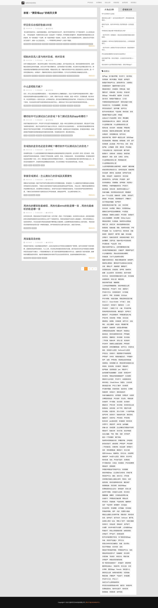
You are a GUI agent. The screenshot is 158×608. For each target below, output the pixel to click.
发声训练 (115, 179)
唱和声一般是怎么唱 (118, 137)
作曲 (103, 540)
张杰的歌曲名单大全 (108, 121)
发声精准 (122, 182)
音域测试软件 (106, 86)
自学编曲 (121, 508)
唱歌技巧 (105, 431)
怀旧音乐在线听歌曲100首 (38, 24)
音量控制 (115, 447)
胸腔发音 (121, 305)
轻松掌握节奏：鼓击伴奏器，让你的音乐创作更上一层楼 (118, 59)
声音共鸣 (105, 318)
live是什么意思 (114, 456)
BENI (119, 118)
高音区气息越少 (112, 540)
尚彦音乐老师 (118, 150)
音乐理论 (126, 543)
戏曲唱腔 (117, 266)
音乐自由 (124, 295)
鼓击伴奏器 (127, 431)
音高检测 (105, 144)
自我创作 (105, 134)
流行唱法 (129, 76)
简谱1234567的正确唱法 (110, 543)
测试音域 (130, 414)
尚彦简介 (130, 182)
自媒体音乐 (117, 176)
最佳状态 (105, 334)
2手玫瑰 (126, 476)
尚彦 (118, 511)
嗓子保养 (126, 150)
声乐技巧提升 (118, 460)
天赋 (131, 231)
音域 (26, 165)
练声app (39, 135)
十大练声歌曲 (130, 411)
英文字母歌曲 (106, 547)
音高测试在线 (106, 269)
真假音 (104, 234)
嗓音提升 (121, 311)
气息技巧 (119, 576)
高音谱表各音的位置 (117, 192)
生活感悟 (128, 376)
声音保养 (130, 443)
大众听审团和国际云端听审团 (111, 166)
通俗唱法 (105, 321)
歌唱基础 (105, 592)
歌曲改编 (112, 227)
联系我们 (133, 2)
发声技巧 (127, 524)
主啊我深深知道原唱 (108, 331)
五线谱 (120, 373)
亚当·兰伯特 (120, 411)
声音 (132, 227)
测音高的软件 (121, 392)
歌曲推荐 (112, 327)
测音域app (27, 44)
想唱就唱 (112, 466)
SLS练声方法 (117, 231)
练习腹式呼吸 (113, 76)
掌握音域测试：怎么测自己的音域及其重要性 (48, 176)
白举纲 (104, 569)
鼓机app (104, 95)
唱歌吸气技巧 (130, 250)
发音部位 (105, 337)
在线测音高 (105, 279)
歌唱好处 (105, 408)
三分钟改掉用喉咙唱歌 (109, 285)
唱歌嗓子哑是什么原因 (109, 115)
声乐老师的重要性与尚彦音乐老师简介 (114, 54)
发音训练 (112, 408)
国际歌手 (105, 157)
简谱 (111, 157)
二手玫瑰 (105, 340)
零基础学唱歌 (106, 511)
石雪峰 (130, 389)
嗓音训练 (121, 279)
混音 (103, 450)
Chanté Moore (114, 382)
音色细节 (105, 402)
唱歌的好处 (105, 289)
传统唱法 (105, 363)
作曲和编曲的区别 (115, 186)
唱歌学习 (125, 369)
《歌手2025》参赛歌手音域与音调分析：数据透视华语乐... (118, 49)
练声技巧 (109, 518)
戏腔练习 (125, 289)
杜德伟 (132, 395)
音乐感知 (105, 411)
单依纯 (104, 366)
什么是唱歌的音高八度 (60, 76)
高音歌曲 (105, 79)
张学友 (126, 157)
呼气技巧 (112, 534)
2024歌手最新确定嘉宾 (109, 250)
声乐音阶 (124, 215)
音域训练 (115, 269)
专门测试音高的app (67, 135)
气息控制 (118, 111)
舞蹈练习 (119, 450)
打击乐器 (126, 95)
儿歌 (119, 205)
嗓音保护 (126, 482)
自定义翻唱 (110, 324)
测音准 (122, 456)
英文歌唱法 (118, 273)
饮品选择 (122, 447)
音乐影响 (105, 376)
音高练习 (112, 392)
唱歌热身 (130, 398)
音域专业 (131, 347)
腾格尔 (118, 208)
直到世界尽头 (121, 82)
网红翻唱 (125, 118)
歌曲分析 (112, 431)
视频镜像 (105, 495)
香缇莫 (120, 79)
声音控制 (127, 418)
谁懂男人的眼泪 (114, 215)
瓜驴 (103, 505)
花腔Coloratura (107, 453)
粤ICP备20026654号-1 (93, 602)
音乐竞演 (126, 492)
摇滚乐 (119, 121)
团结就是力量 (106, 385)
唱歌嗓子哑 (124, 324)
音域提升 (121, 563)
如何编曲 (125, 424)
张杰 (111, 460)
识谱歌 (124, 195)
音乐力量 (127, 450)
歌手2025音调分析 (108, 111)
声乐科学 (105, 343)
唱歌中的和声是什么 (108, 247)
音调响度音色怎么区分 (109, 489)
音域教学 (105, 327)
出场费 (104, 527)
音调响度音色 (106, 588)
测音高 (34, 228)
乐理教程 (99, 2)
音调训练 (127, 460)
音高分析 (112, 189)
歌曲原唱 (131, 169)
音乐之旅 (73, 44)
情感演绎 (105, 392)
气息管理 (109, 505)
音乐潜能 (124, 105)
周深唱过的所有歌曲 (124, 360)
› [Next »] (95, 269)
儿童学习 (105, 295)
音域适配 (127, 576)
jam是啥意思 (113, 421)
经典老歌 (59, 44)
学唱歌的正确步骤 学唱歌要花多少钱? (114, 31)
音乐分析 (105, 208)
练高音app (130, 137)
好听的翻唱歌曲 (114, 347)
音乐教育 (125, 385)
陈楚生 (123, 382)
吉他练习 (105, 498)
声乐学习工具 (106, 579)
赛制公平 (109, 266)
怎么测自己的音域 (119, 472)
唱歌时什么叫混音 (108, 379)
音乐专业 (70, 105)
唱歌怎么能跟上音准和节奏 (110, 514)
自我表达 (119, 153)
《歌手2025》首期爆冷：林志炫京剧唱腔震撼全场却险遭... (118, 36)
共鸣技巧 (105, 534)
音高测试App (126, 208)
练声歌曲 (105, 369)
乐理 (26, 135)
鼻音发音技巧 (106, 443)
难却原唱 (115, 443)
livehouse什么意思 (124, 350)
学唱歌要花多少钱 (125, 314)
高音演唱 (114, 485)
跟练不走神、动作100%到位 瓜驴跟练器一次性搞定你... (118, 25)
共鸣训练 (129, 440)
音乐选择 (105, 173)
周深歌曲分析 (122, 160)
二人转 (127, 305)
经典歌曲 (105, 215)
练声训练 (119, 592)
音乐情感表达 (106, 182)
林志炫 (117, 324)
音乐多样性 (105, 508)
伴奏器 (120, 115)
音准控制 (112, 318)
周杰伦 (124, 479)
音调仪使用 (120, 534)
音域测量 (114, 508)
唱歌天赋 (56, 105)
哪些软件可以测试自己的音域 (52, 135)
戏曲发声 (105, 456)
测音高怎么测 (106, 572)
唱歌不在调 (127, 408)
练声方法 (124, 108)
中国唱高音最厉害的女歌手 (110, 102)
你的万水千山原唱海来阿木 (110, 582)
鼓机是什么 (126, 569)
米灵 (129, 566)
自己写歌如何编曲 (108, 202)
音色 (30, 165)
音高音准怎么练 (129, 405)
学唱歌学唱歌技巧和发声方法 (111, 469)
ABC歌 (119, 424)
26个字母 (120, 408)
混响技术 (119, 524)
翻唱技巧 (124, 266)
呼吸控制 (127, 128)
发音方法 (119, 476)
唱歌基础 (115, 140)
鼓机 (103, 350)
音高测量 (125, 469)
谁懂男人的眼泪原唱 (116, 343)
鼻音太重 (125, 121)
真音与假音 (127, 273)
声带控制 (114, 360)
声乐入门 (115, 579)
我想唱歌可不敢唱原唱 (124, 353)
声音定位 (105, 353)
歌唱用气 (130, 260)
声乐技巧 (114, 289)
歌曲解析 (119, 553)
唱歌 (103, 176)
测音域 (112, 173)
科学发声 (127, 434)
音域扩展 (129, 472)
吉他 (131, 321)
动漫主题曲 (114, 298)
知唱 (108, 360)
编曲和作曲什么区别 (118, 86)
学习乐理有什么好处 (108, 14)
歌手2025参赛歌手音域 (109, 537)
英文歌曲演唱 (106, 140)
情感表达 (126, 331)
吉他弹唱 (130, 453)
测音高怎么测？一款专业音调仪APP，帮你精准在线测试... (118, 19)
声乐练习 (125, 186)
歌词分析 (105, 421)
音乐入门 (63, 105)
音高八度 (35, 76)
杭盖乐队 (112, 411)
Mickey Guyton (125, 218)
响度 (128, 89)
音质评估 (112, 418)
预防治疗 (105, 92)
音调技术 (125, 395)
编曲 (122, 234)
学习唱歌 (112, 402)
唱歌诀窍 (119, 331)
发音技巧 (130, 195)
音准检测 (118, 321)
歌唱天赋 (127, 153)
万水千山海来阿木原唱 (117, 256)
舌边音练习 (105, 305)
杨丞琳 (119, 95)
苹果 (111, 295)
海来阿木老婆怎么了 (123, 189)
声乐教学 (122, 179)
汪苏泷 (114, 463)
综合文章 (107, 2)
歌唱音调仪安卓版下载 (109, 205)
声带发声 (122, 443)
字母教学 (130, 356)
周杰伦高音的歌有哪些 (121, 253)
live (111, 231)
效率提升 (127, 79)
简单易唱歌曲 (111, 450)
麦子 (132, 140)
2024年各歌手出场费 (114, 527)
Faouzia (118, 569)
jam (119, 369)
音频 (120, 543)
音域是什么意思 (117, 492)
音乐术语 (129, 456)
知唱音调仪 (127, 530)
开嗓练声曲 (121, 440)
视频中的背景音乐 (108, 260)
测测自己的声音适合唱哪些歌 (111, 211)
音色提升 (109, 176)
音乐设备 (127, 337)
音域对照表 (115, 389)
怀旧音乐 (52, 44)
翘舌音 (122, 585)
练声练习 (128, 311)
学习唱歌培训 (106, 463)
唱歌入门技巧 (121, 521)
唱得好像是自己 (120, 356)
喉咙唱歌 (116, 282)
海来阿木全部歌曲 (125, 221)
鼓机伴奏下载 (106, 137)
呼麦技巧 (105, 530)
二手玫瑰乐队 (106, 447)
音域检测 (122, 421)
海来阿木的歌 (125, 227)
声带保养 (126, 343)
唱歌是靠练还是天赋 (126, 298)
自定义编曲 (105, 434)
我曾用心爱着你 (107, 263)
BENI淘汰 (105, 382)
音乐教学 (77, 105)
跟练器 (104, 198)
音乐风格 (119, 405)
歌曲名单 (112, 340)
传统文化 (119, 556)
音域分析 (127, 92)
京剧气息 (112, 240)
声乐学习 (118, 379)
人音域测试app (127, 527)
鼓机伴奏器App (107, 472)
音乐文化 (123, 453)
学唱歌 (119, 318)
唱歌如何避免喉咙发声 (117, 376)
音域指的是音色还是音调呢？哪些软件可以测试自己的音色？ (56, 146)
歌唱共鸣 (129, 585)
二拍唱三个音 (114, 308)
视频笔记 (112, 337)
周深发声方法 (106, 476)
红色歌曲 (115, 221)
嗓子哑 (117, 234)
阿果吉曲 (122, 89)
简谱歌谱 (112, 592)
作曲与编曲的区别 (108, 395)
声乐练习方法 (106, 292)
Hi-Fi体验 (125, 292)
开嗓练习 (128, 198)
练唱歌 (34, 258)
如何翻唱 (105, 240)
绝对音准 (49, 76)
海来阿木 (128, 269)
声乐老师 (116, 398)
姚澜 (103, 273)
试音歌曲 (126, 572)
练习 (132, 237)
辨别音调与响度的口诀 (127, 363)
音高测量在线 (114, 134)
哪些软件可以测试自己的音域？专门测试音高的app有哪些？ (56, 116)
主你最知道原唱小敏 (121, 495)
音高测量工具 (114, 363)
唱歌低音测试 (106, 221)
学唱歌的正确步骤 (115, 498)
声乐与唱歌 (105, 298)
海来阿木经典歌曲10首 (109, 440)
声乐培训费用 (129, 463)
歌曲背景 (105, 347)
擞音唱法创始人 (107, 566)
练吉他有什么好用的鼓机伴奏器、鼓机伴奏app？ (117, 64)
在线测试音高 (126, 379)
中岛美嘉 (125, 211)
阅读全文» (92, 46)
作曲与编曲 (105, 192)
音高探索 (117, 295)
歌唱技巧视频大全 (115, 99)
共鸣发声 (105, 559)
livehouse (124, 518)
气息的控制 (120, 501)
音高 (103, 518)
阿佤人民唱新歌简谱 (116, 530)
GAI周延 (112, 208)
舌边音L (123, 398)
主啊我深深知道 (107, 398)
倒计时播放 (113, 79)
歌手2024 (123, 134)
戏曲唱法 (116, 453)
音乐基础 (128, 508)
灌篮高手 (111, 234)
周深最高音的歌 (32, 238)
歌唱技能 (122, 140)
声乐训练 (111, 198)
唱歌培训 (123, 514)
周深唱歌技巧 (119, 198)
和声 (103, 360)
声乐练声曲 (127, 308)
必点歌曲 (112, 144)
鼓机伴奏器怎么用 (123, 285)
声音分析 (112, 405)
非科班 (112, 356)
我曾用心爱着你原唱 (116, 131)
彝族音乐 (105, 405)
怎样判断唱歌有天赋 (123, 247)
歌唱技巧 (131, 215)
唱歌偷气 (125, 366)
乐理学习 (105, 424)
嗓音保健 (131, 166)
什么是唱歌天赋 (47, 105)
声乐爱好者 (105, 244)
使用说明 (125, 2)
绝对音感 (42, 76)
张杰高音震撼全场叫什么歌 (118, 276)
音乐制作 (127, 402)
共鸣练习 (105, 237)
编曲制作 (128, 501)
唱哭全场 (105, 128)
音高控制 (111, 366)
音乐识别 (125, 318)
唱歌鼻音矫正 (106, 89)
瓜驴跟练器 (113, 369)
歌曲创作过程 (121, 414)
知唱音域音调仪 (37, 44)
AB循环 (124, 166)
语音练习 (114, 305)
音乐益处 (124, 505)
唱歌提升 (105, 466)
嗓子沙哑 (126, 131)
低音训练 (105, 482)
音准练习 (112, 353)
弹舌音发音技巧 (107, 108)
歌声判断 (116, 108)
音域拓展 (105, 256)
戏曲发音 (117, 195)
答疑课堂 (116, 2)
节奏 (112, 434)
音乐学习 (122, 76)
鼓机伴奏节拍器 (107, 282)
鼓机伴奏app (122, 485)
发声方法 (124, 347)
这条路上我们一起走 (108, 521)
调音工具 (105, 224)
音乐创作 (112, 128)
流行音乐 (105, 99)
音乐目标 (125, 176)
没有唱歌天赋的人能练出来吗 (111, 479)
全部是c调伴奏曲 (122, 327)
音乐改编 (128, 234)
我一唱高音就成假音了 (109, 563)
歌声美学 (118, 202)
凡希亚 (120, 157)
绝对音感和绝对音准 (73, 76)
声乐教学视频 (106, 389)
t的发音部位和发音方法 (109, 169)
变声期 (122, 269)
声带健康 (126, 334)
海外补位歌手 (116, 588)
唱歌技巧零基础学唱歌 (109, 550)
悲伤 (121, 547)
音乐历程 (125, 205)
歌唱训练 (105, 227)
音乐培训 (115, 547)
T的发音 (112, 556)
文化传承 (66, 44)
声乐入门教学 (116, 385)
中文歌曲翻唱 (116, 105)
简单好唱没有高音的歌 (109, 311)
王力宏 (124, 99)
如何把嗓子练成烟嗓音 (109, 373)
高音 (39, 258)
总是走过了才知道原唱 (109, 118)
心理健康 (111, 147)
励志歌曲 (118, 173)
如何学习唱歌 (106, 492)
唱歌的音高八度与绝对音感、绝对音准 (44, 56)
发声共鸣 (105, 414)
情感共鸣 (45, 44)
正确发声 (121, 250)
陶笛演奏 (105, 576)
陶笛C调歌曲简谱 (120, 260)
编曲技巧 (105, 418)
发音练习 (112, 414)
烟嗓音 (112, 495)
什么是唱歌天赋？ (33, 86)
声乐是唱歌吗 (114, 314)
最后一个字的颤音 (108, 437)
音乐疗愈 (119, 431)
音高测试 (121, 463)
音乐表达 (119, 92)
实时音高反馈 (122, 169)
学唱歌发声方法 (123, 550)
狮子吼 (131, 518)
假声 (113, 511)
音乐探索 (119, 337)
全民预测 (118, 395)
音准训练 (105, 131)
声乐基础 (128, 147)
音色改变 (112, 524)
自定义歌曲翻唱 (107, 218)
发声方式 (125, 321)
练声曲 (104, 147)
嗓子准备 (118, 437)
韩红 (103, 324)
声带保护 (105, 356)
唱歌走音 (125, 498)
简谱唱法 (105, 186)
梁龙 (128, 302)
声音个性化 (120, 144)
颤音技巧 (105, 314)
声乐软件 (105, 308)
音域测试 (115, 89)
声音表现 (119, 418)
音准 (43, 165)
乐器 (103, 266)
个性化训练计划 (107, 150)
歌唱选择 (121, 489)
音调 (115, 157)
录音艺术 (112, 224)
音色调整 (116, 218)
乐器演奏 (105, 556)
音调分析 (112, 153)
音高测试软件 (116, 292)
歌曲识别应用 (114, 237)
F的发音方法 (106, 105)
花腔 (121, 434)
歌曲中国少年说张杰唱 (124, 240)
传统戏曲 (119, 128)
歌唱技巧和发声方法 (108, 82)
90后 (119, 289)
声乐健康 (105, 231)
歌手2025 (117, 518)
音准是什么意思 (112, 350)
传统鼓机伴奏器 (124, 237)
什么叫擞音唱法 (107, 253)
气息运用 (114, 244)
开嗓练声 (112, 576)
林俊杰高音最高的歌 (116, 559)
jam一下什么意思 (107, 195)
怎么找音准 (110, 273)
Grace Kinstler (114, 302)
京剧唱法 (129, 82)
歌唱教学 (117, 505)
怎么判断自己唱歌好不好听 (125, 427)
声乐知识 (90, 2)
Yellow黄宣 (112, 95)
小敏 (121, 308)
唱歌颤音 (128, 192)
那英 (116, 147)
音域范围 (112, 427)
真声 (128, 179)
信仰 (129, 479)
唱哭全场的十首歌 (126, 102)
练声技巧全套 (127, 173)
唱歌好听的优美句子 (108, 553)
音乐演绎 (126, 553)
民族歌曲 (112, 501)
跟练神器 (128, 563)
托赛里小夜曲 (125, 511)
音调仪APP (127, 373)
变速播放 (115, 182)
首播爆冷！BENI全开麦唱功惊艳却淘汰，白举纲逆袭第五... (118, 42)
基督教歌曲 (105, 485)
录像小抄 (105, 427)
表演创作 (127, 340)
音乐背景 (119, 402)
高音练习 (105, 524)
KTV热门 (123, 302)
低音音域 (124, 389)
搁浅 (113, 476)
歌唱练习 (105, 153)
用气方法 (121, 540)
